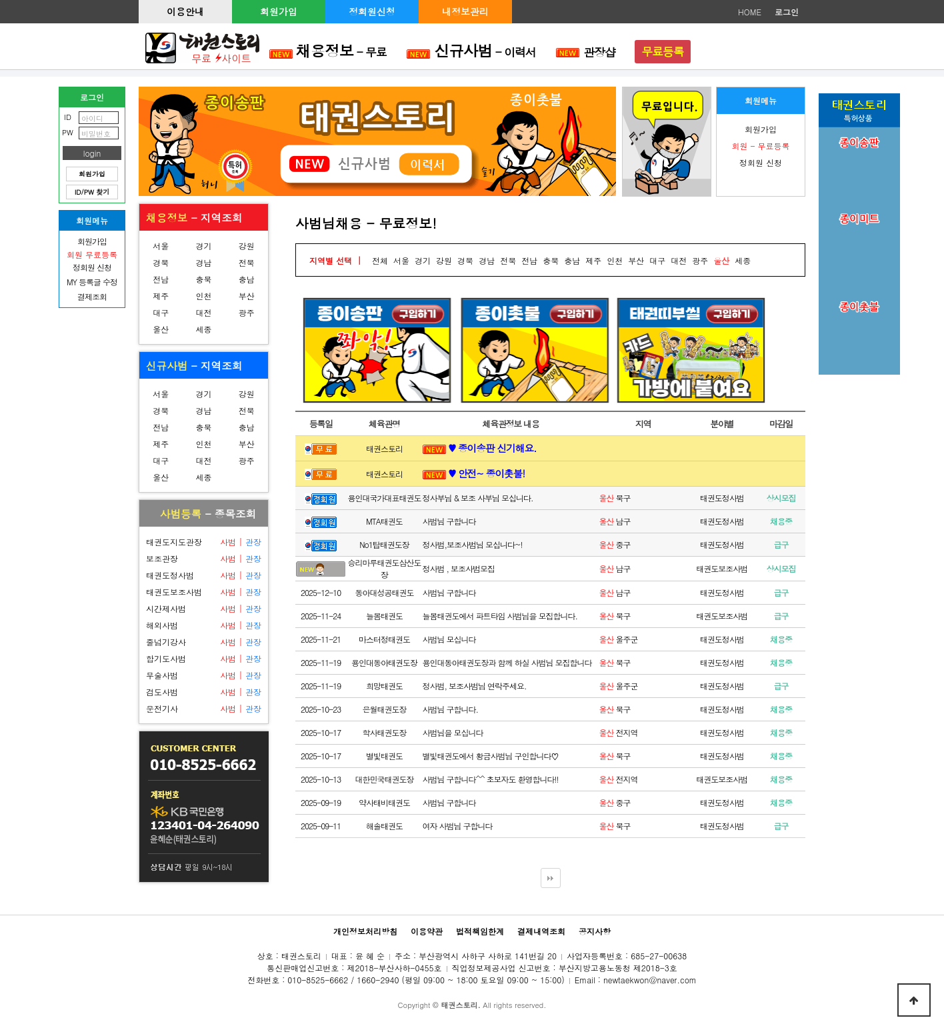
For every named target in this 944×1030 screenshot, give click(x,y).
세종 (203, 329)
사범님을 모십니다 (453, 732)
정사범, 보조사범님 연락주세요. (475, 685)
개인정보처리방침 (365, 931)
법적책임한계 (480, 931)
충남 (247, 279)
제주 (161, 295)
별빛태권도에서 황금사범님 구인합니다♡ (491, 755)
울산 (161, 329)
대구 (161, 312)
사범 (228, 541)
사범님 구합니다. (451, 709)
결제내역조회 (541, 931)
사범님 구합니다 (449, 521)
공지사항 (595, 931)
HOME (749, 11)
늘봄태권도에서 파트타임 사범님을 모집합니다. (500, 615)
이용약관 (427, 931)
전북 (247, 262)
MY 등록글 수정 (92, 281)
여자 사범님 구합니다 (458, 825)
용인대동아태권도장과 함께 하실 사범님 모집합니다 (507, 662)
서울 (161, 245)
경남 (203, 262)
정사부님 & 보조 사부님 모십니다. (478, 497)
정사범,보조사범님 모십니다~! (473, 544)
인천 (203, 295)
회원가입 (278, 11)
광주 (247, 312)
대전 (203, 312)
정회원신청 (372, 11)
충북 (203, 279)
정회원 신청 (760, 162)
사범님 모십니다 (449, 639)
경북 (161, 262)
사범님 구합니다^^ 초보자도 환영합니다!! (491, 779)
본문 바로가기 (0, 0)
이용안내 (185, 11)
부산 (247, 295)
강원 (247, 245)
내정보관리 (465, 11)
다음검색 (551, 878)
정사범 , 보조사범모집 (459, 568)
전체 (380, 260)
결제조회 (92, 296)
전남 (161, 279)
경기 (203, 245)
